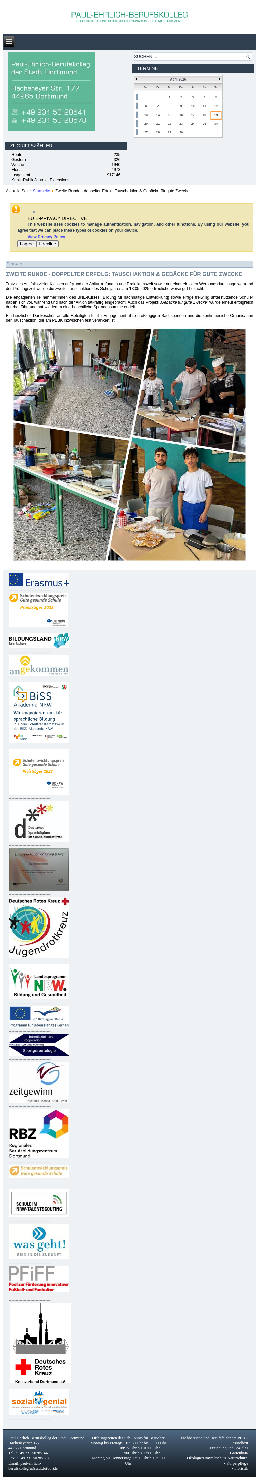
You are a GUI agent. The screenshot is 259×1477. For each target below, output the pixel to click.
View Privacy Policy (46, 236)
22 (169, 123)
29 (169, 132)
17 (193, 115)
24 (193, 123)
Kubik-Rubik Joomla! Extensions (40, 180)
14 (158, 115)
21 (158, 123)
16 (181, 115)
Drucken (14, 264)
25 (204, 123)
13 (146, 115)
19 (216, 115)
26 (216, 123)
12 (216, 106)
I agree (27, 243)
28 (158, 132)
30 (181, 132)
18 (204, 115)
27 (146, 132)
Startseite (41, 191)
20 (146, 123)
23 (181, 123)
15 (169, 115)
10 (193, 106)
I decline (47, 243)
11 (204, 106)
